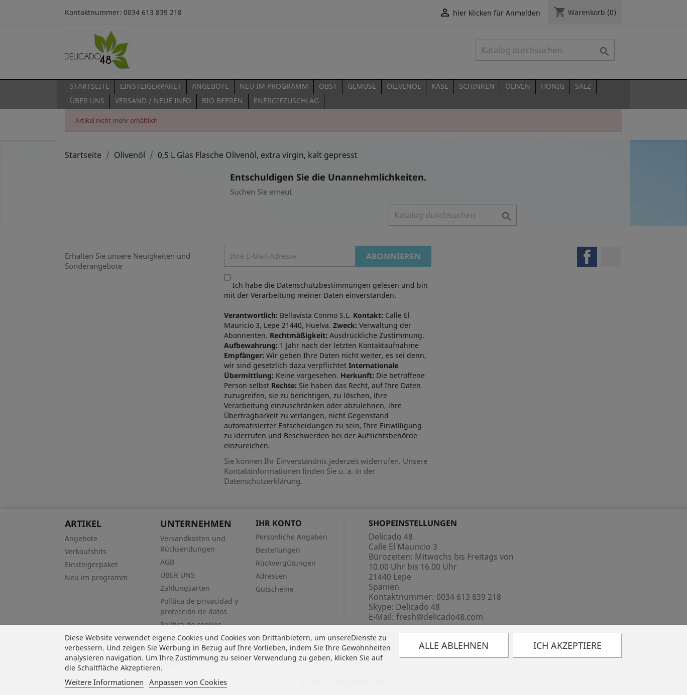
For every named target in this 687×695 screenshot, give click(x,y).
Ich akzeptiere (567, 645)
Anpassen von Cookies (188, 682)
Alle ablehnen (454, 645)
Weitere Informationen (104, 682)
